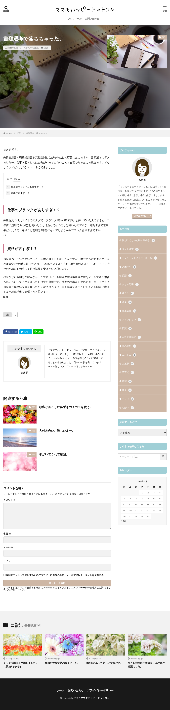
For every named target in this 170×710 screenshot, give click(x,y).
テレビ (128, 399)
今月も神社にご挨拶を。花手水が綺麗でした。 (146, 664)
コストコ (129, 355)
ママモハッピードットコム (95, 698)
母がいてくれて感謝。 (54, 454)
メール (8, 547)
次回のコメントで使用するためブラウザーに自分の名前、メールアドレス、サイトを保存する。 (56, 575)
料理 (127, 381)
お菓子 (128, 363)
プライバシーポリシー (100, 690)
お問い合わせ (92, 18)
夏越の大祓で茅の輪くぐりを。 (62, 662)
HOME (9, 133)
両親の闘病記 (131, 337)
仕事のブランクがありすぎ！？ (24, 187)
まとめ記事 (130, 284)
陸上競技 (129, 311)
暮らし (128, 293)
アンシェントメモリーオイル (139, 258)
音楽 (127, 302)
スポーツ (129, 267)
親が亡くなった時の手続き (138, 240)
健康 (127, 390)
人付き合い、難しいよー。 (57, 430)
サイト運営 (130, 249)
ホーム (60, 690)
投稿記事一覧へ (141, 215)
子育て (128, 372)
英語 (127, 275)
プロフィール (75, 18)
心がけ (128, 407)
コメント (9, 500)
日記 (46, 48)
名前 (7, 533)
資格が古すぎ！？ (18, 193)
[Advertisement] (85, 105)
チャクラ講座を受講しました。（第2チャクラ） (20, 664)
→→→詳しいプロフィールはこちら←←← (70, 366)
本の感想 (129, 346)
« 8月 (123, 520)
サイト (6, 561)
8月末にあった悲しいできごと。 (104, 662)
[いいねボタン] (7, 314)
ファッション (131, 319)
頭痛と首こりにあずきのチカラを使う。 (66, 407)
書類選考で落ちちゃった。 (38, 133)
